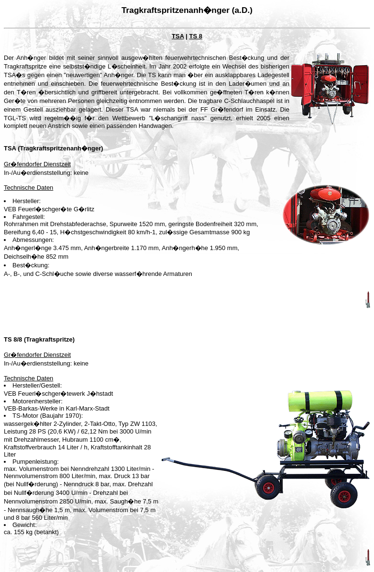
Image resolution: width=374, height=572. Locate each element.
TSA (178, 36)
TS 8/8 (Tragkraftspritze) (39, 339)
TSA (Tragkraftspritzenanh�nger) (53, 148)
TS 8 (195, 36)
